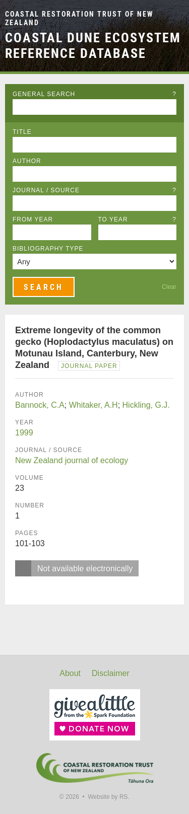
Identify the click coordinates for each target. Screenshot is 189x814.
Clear (169, 286)
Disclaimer (111, 673)
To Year (137, 219)
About (70, 673)
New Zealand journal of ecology (71, 460)
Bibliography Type (48, 248)
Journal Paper (89, 365)
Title (22, 131)
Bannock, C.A (40, 405)
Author (27, 161)
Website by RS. (108, 796)
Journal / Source (94, 190)
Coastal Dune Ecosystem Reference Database (93, 45)
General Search (94, 94)
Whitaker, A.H (93, 405)
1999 (24, 432)
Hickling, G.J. (146, 405)
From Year (33, 219)
